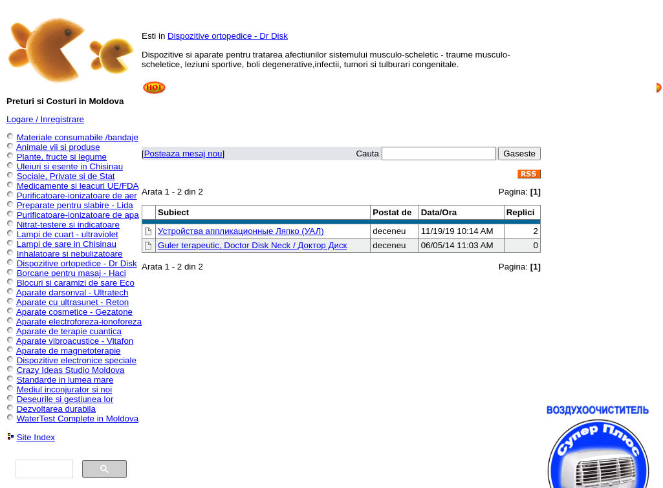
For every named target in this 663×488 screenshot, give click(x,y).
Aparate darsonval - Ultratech (72, 292)
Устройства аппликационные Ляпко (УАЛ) (241, 231)
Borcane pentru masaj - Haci (71, 273)
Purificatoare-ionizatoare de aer (77, 195)
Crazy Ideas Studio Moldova (71, 370)
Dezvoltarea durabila (56, 409)
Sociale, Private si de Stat (66, 176)
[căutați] (43, 469)
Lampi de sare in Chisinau (66, 244)
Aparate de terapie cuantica (69, 331)
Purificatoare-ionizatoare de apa (78, 215)
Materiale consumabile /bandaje (77, 137)
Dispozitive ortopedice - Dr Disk (228, 36)
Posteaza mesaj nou (183, 153)
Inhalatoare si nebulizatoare (70, 254)
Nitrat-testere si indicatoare (68, 224)
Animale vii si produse (58, 147)
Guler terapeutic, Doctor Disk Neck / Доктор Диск (252, 245)
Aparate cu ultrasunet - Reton (72, 302)
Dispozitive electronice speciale (76, 360)
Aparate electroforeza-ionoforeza (79, 321)
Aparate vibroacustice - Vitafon (74, 341)
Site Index (36, 437)
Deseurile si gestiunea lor (65, 399)
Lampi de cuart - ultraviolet (67, 234)
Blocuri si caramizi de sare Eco (76, 283)
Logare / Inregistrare (45, 119)
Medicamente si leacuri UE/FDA (78, 186)
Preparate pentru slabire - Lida (75, 205)
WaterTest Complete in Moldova (77, 418)
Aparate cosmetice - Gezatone (74, 312)
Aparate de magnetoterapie (68, 350)
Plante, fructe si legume (62, 157)
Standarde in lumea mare (65, 380)
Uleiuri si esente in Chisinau (70, 166)
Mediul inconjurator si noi (64, 389)
